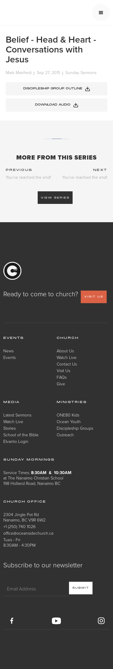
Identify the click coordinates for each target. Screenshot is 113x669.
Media (11, 402)
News (8, 351)
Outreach (65, 435)
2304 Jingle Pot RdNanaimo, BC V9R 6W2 (24, 517)
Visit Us (63, 370)
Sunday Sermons (80, 72)
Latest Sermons (17, 415)
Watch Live (67, 357)
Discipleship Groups (75, 428)
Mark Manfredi (19, 72)
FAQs (62, 377)
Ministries (72, 402)
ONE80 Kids (68, 415)
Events (9, 357)
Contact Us (67, 364)
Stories (9, 428)
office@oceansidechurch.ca (28, 533)
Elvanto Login (15, 441)
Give (61, 384)
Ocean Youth (69, 421)
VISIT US (93, 296)
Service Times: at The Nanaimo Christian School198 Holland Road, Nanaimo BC (37, 478)
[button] (101, 12)
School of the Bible (21, 435)
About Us (65, 351)
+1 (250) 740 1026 (19, 526)
